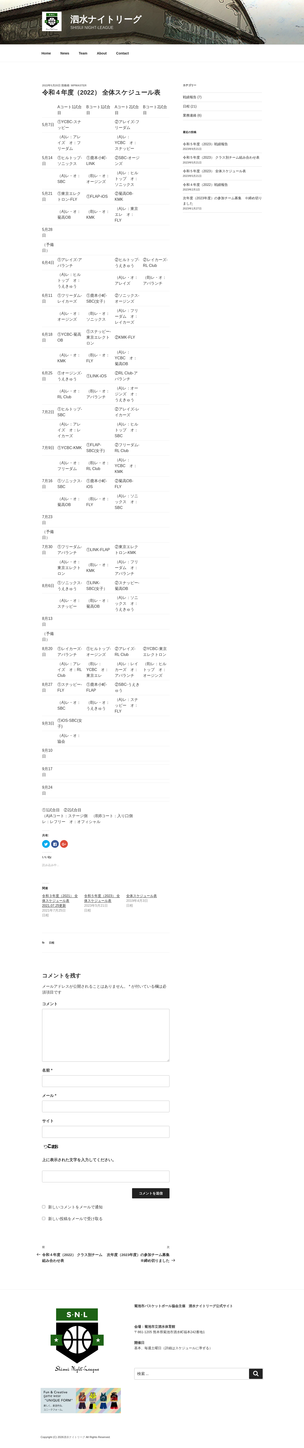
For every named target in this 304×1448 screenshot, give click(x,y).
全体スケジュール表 (141, 896)
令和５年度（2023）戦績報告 (205, 144)
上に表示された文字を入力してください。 (79, 1160)
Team (83, 53)
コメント (50, 1004)
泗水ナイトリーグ (106, 19)
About (102, 53)
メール (49, 1096)
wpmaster (79, 85)
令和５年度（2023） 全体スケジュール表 (214, 171)
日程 (51, 942)
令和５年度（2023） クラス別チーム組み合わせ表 (221, 157)
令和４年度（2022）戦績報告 (205, 185)
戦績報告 (190, 97)
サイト (48, 1121)
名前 (47, 1070)
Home (46, 53)
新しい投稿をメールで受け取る (75, 1219)
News (64, 53)
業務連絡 (190, 115)
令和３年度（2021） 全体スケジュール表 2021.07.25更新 (60, 900)
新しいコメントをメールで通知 (75, 1207)
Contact (122, 53)
